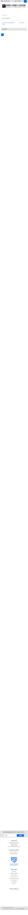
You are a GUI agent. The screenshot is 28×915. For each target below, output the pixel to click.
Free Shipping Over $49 (14, 878)
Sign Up (19, 1)
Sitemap (11, 907)
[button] (14, 23)
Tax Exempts (14, 881)
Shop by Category (14, 873)
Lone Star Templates (21, 908)
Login (15, 1)
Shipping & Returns (14, 853)
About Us (14, 883)
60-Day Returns (14, 880)
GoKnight (14, 871)
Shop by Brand (14, 875)
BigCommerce (9, 908)
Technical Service (14, 876)
